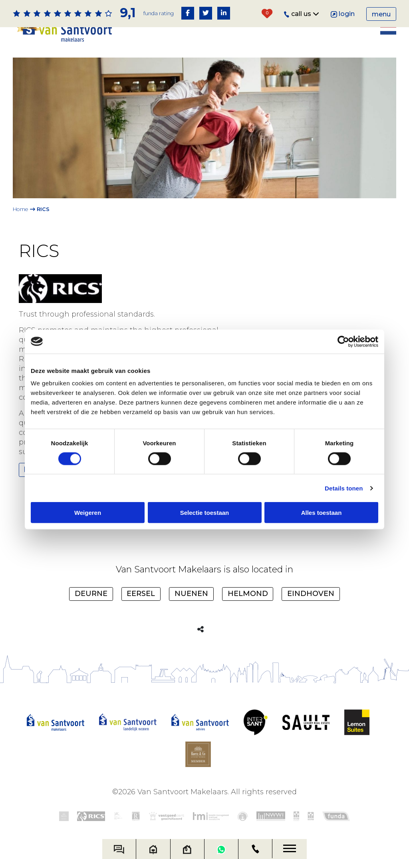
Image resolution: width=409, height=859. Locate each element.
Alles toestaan (321, 512)
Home (20, 209)
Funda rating (158, 13)
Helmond (248, 592)
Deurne (91, 592)
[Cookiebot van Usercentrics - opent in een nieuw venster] (343, 341)
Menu (381, 14)
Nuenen (191, 592)
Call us (301, 14)
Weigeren (87, 512)
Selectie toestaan (204, 512)
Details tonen (344, 487)
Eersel (141, 592)
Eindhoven (310, 592)
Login (343, 14)
